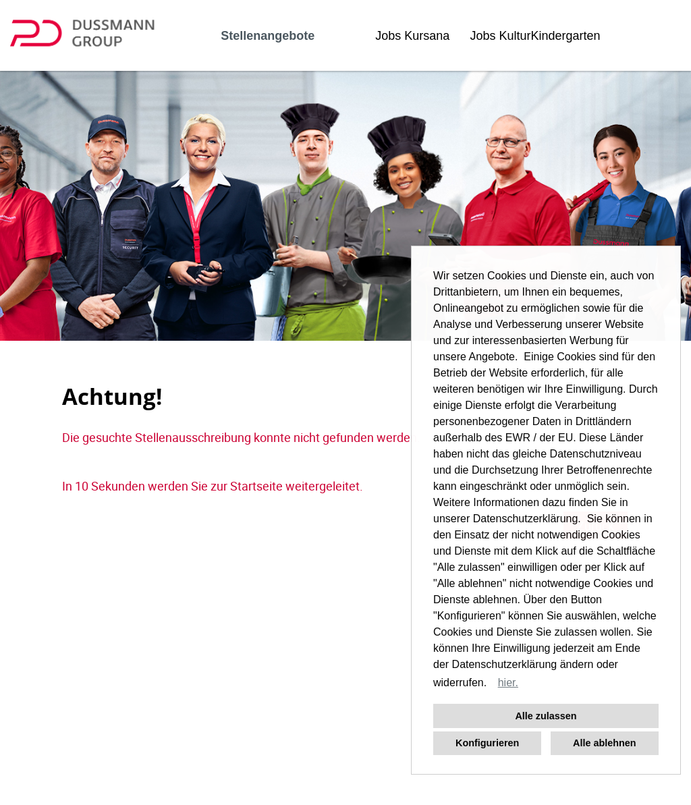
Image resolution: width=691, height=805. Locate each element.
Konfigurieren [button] (487, 743)
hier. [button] (508, 682)
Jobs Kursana (412, 36)
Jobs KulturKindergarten (535, 36)
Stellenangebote (267, 36)
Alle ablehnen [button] (604, 743)
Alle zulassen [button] (545, 716)
